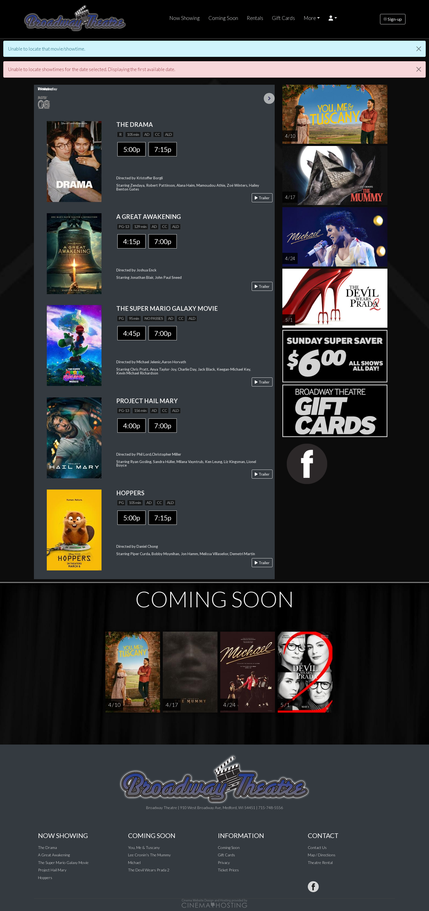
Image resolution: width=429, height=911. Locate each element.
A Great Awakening (54, 855)
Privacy (224, 862)
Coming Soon (223, 18)
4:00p (131, 425)
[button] (332, 18)
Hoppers (45, 877)
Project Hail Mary (52, 870)
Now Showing (184, 18)
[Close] (418, 49)
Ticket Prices (228, 870)
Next (269, 98)
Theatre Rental (320, 862)
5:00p (131, 149)
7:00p (162, 241)
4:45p (131, 333)
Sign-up (393, 19)
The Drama (47, 847)
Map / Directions (321, 855)
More (310, 18)
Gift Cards (283, 18)
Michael (134, 862)
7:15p (162, 149)
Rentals (255, 18)
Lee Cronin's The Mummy (149, 855)
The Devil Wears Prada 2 (148, 870)
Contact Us (317, 847)
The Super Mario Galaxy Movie (63, 862)
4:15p (131, 241)
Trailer (262, 197)
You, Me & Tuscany (144, 847)
